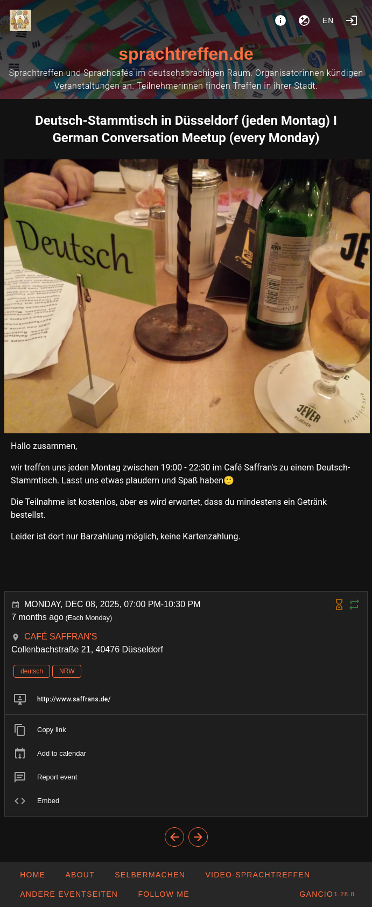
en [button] (328, 20)
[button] (69, 894)
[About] (280, 20)
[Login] (351, 20)
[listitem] (186, 699)
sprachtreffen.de (186, 54)
